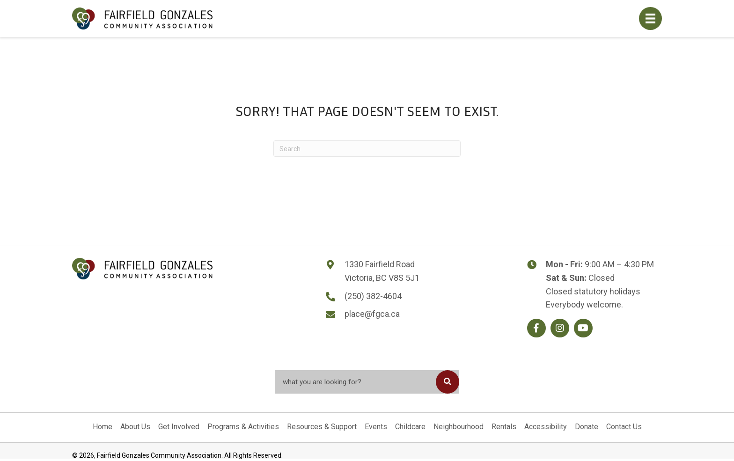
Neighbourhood (458, 426)
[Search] (367, 148)
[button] (536, 328)
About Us (135, 426)
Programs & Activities (243, 426)
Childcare (410, 426)
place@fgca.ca (372, 314)
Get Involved (178, 426)
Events (376, 426)
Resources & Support (322, 426)
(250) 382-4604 (373, 296)
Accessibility (545, 426)
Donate (586, 426)
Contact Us (624, 426)
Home (102, 426)
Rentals (504, 426)
